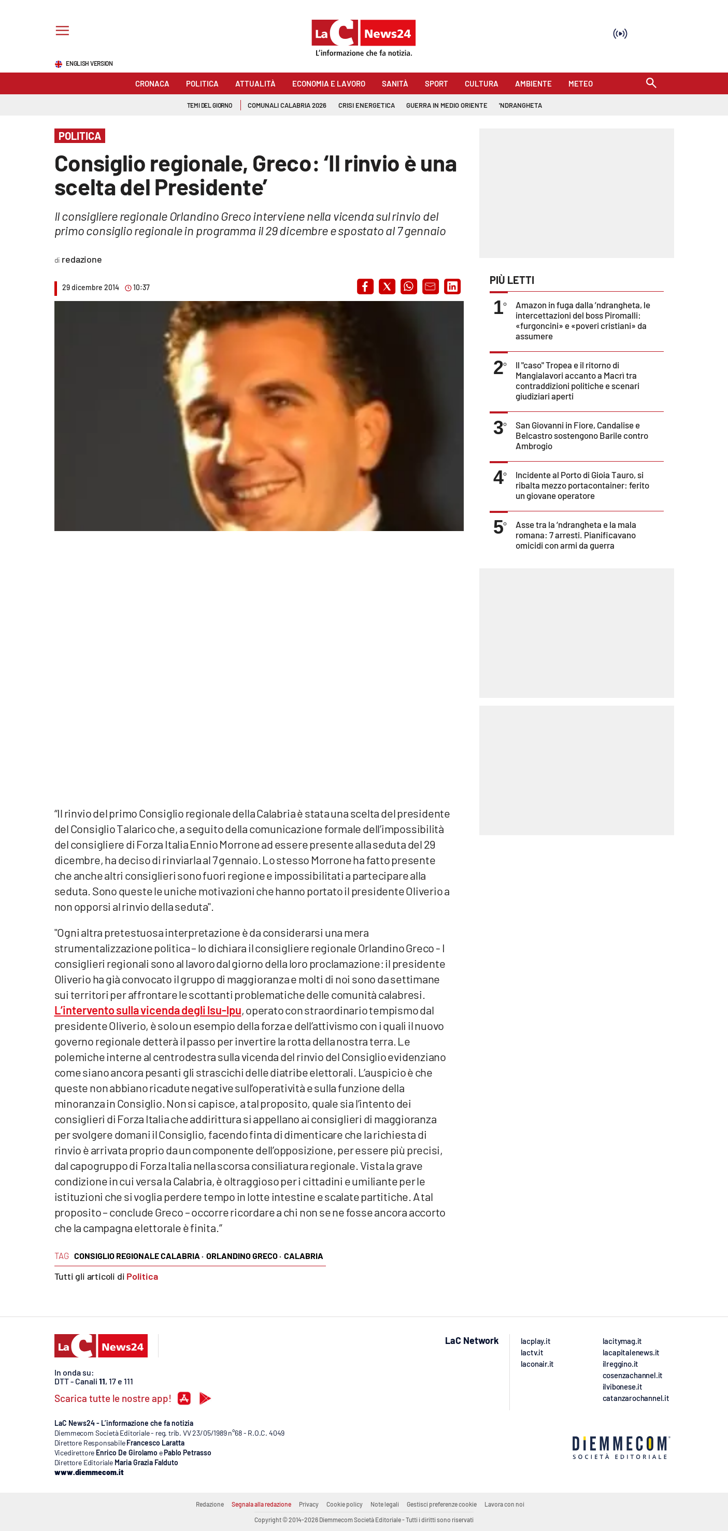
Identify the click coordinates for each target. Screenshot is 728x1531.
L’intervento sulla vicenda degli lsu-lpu (147, 1010)
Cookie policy (344, 1504)
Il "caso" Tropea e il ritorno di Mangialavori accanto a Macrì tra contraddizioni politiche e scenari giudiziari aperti (577, 380)
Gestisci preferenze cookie (442, 1504)
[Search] (651, 84)
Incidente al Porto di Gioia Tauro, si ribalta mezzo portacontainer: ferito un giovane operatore (582, 484)
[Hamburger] (60, 32)
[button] (365, 286)
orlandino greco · (243, 1256)
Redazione (210, 1504)
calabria (303, 1256)
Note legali (384, 1504)
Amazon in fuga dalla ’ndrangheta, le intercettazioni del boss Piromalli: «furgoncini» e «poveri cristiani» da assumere (583, 320)
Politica (142, 1276)
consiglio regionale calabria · (139, 1256)
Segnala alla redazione (261, 1504)
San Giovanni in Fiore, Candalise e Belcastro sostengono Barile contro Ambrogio (582, 435)
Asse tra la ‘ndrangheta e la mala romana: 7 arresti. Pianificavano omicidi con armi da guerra (576, 534)
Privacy (309, 1504)
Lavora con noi (504, 1504)
